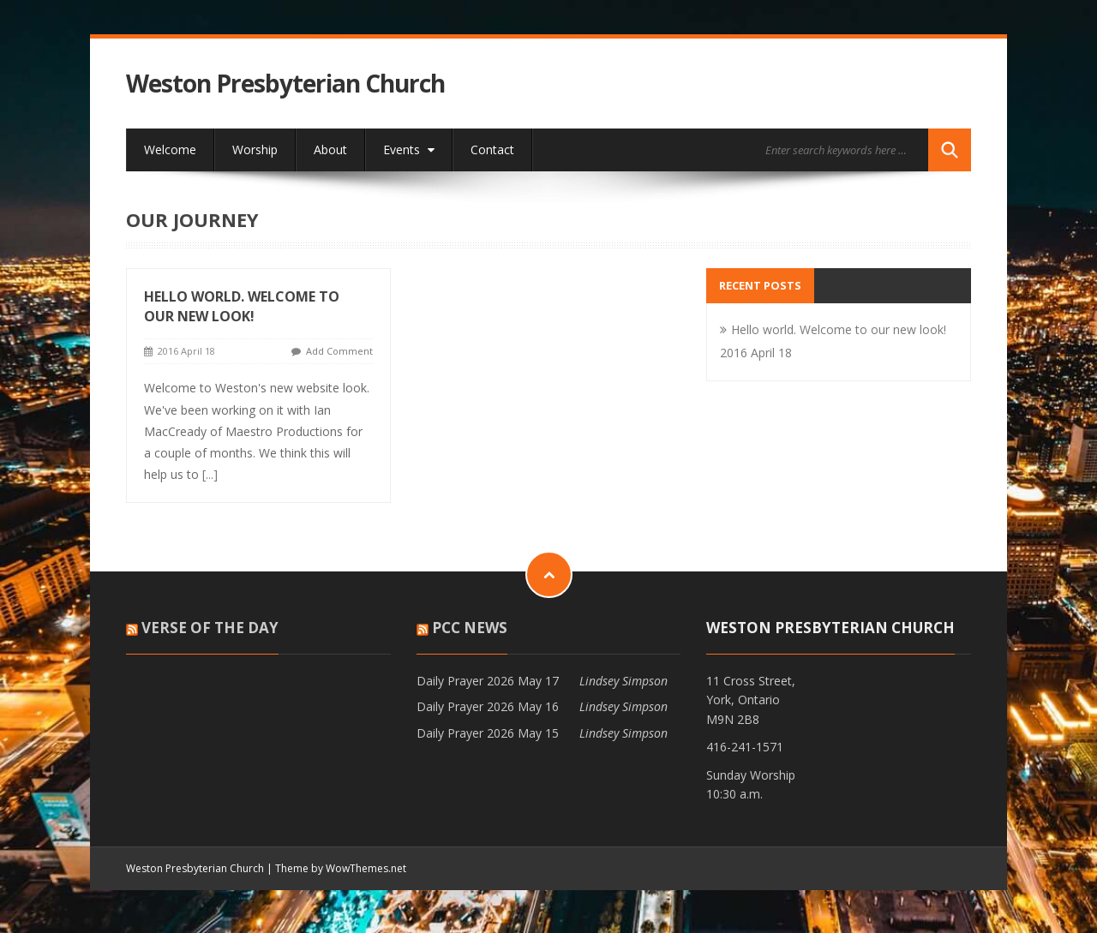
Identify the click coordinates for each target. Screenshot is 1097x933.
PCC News (469, 627)
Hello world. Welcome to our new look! (241, 306)
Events (409, 149)
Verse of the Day (210, 627)
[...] (210, 474)
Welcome (170, 149)
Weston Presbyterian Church (285, 83)
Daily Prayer (450, 681)
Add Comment (339, 350)
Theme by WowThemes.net (340, 868)
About (330, 149)
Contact (492, 149)
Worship (255, 149)
